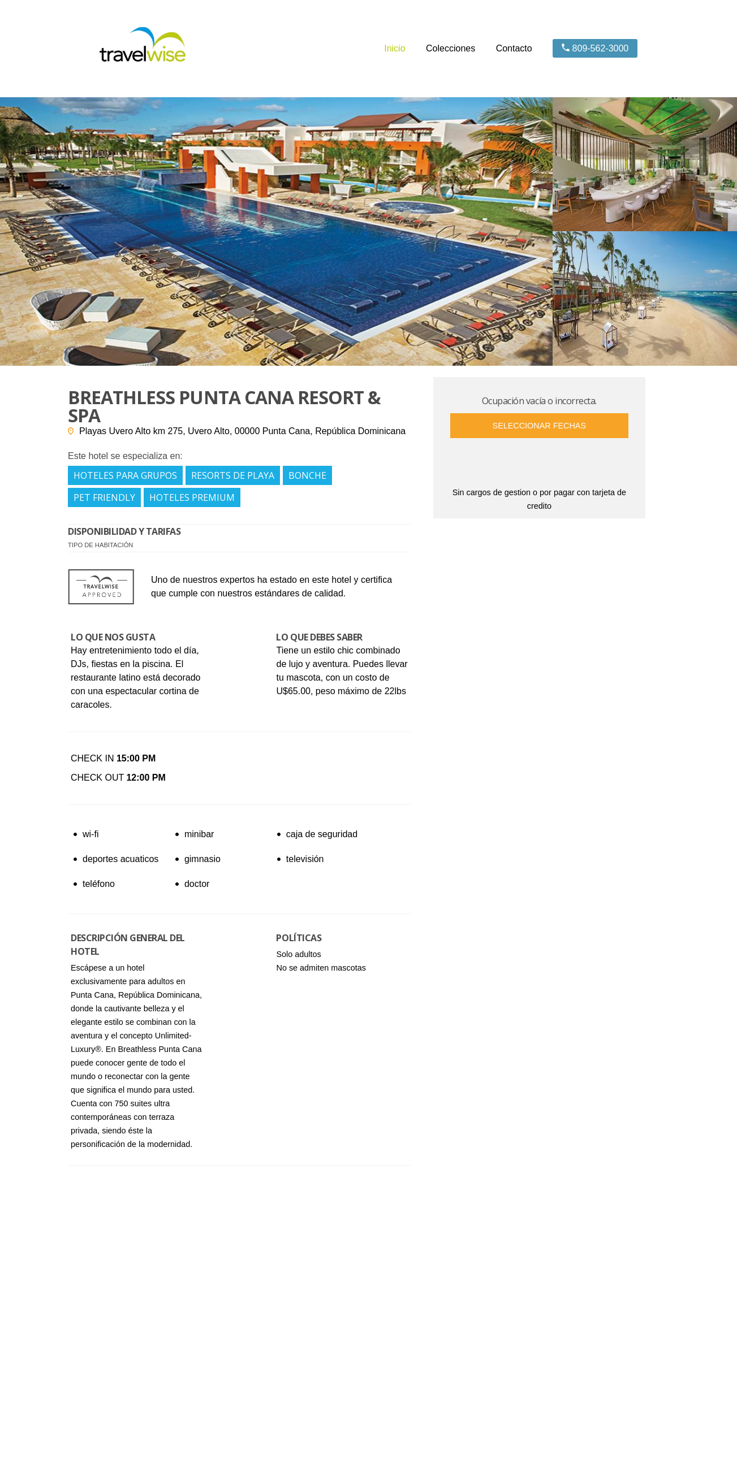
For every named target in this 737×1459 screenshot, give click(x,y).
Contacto (514, 48)
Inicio (394, 48)
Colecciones (450, 48)
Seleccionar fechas (540, 425)
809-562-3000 (595, 48)
